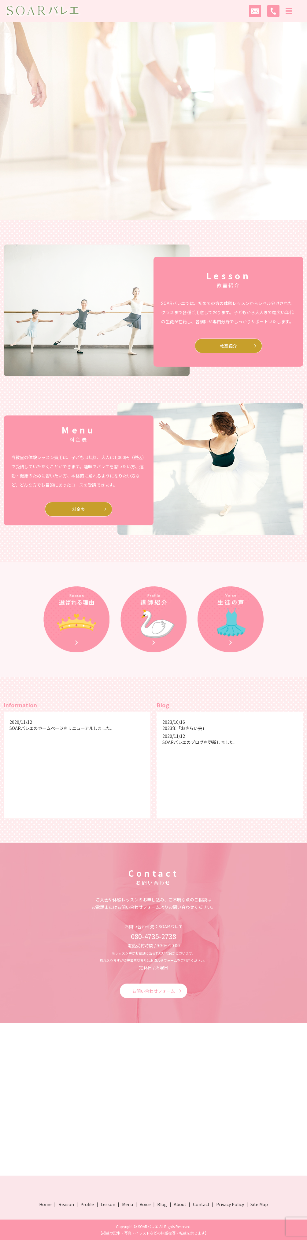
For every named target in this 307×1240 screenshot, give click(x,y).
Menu (127, 1204)
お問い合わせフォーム (153, 991)
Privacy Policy (230, 1204)
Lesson (108, 1204)
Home (45, 1204)
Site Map (259, 1204)
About (180, 1204)
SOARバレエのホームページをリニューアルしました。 (62, 728)
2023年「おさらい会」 (184, 728)
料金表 (78, 509)
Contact (201, 1204)
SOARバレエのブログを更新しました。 (200, 742)
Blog (162, 1204)
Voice (145, 1204)
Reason (66, 1204)
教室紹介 (228, 346)
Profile (87, 1204)
